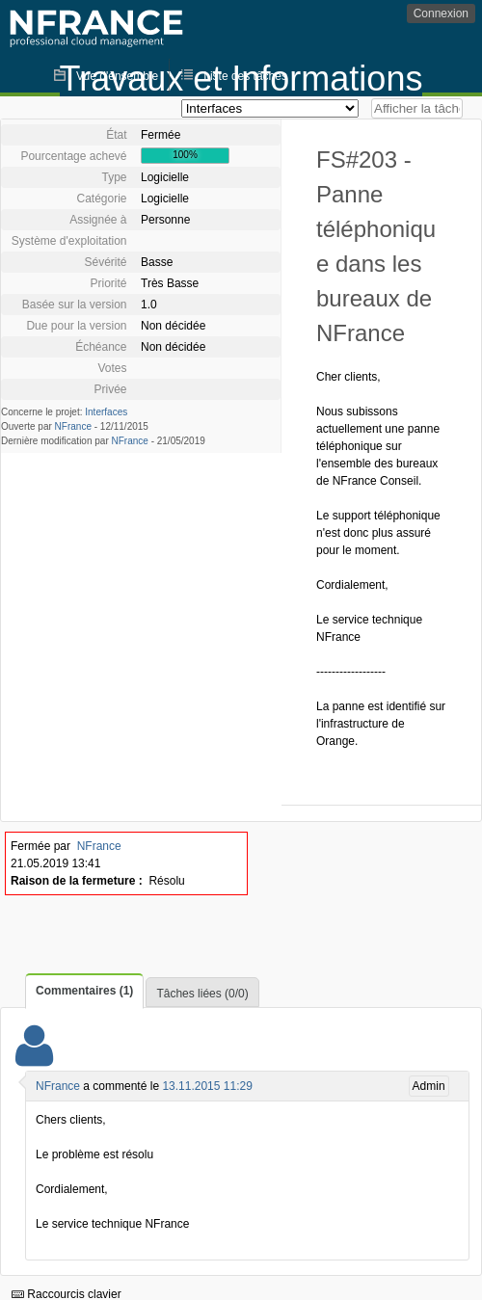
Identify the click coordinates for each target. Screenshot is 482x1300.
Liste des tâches (245, 76)
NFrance (73, 426)
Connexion (441, 13)
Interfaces (106, 412)
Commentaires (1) (84, 990)
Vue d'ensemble (117, 76)
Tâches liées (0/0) (202, 993)
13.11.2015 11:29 (207, 1086)
